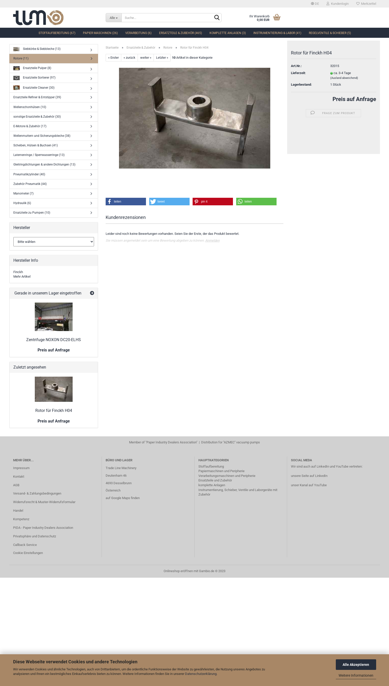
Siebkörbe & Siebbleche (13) (37, 49)
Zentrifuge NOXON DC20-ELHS (53, 339)
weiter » (145, 57)
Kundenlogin (337, 4)
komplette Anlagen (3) (228, 33)
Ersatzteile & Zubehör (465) (180, 33)
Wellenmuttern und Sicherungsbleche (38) (41, 136)
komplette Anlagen (211, 485)
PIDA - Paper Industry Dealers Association (43, 528)
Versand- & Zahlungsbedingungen (37, 493)
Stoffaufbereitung (211, 466)
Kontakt (18, 476)
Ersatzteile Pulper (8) (32, 68)
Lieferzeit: (298, 74)
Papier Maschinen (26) (100, 33)
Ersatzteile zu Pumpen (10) (31, 212)
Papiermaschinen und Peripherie (221, 471)
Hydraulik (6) (22, 203)
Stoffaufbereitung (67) (57, 33)
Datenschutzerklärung (201, 674)
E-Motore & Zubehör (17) (29, 126)
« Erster (113, 57)
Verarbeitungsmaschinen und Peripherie (226, 476)
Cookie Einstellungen (28, 553)
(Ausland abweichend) (344, 78)
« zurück (129, 57)
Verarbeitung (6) (138, 33)
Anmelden (212, 240)
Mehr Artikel (22, 276)
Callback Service (25, 545)
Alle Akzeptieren (356, 665)
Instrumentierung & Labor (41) (277, 33)
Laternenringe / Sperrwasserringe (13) (39, 155)
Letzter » (162, 57)
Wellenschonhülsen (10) (29, 107)
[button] (126, 201)
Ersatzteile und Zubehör (215, 480)
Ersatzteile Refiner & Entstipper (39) (37, 97)
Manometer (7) (23, 193)
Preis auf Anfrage (354, 100)
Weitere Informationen (356, 675)
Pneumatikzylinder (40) (29, 174)
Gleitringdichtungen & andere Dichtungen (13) (44, 164)
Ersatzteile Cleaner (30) (33, 87)
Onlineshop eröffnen (178, 571)
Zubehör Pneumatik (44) (30, 184)
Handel (18, 510)
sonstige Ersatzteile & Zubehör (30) (37, 116)
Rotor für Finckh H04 (53, 410)
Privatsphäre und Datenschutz (34, 536)
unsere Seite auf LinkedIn (309, 476)
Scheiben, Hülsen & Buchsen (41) (35, 145)
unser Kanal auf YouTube (309, 485)
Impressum (21, 468)
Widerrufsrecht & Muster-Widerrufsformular (44, 502)
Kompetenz (21, 519)
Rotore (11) (20, 58)
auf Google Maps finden (123, 498)
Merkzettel (366, 4)
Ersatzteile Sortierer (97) (34, 78)
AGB (16, 485)
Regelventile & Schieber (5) (330, 33)
